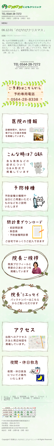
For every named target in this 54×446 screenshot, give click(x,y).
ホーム (6, 396)
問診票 (16, 398)
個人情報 (26, 398)
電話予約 (7, 400)
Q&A (32, 396)
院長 (14, 396)
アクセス (41, 396)
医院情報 (23, 396)
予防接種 (7, 398)
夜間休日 (37, 398)
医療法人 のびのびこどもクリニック (24, 439)
